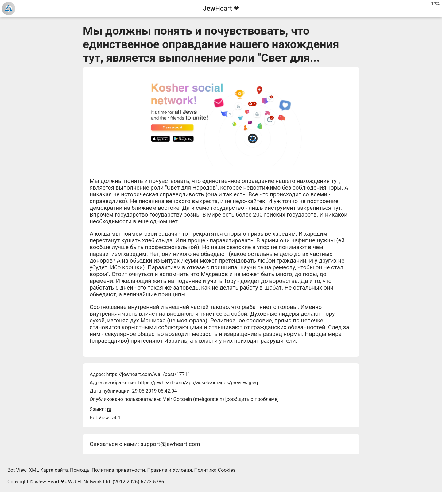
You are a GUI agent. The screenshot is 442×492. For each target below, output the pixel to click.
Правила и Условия (169, 470)
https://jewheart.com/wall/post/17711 (148, 374)
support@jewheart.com (170, 444)
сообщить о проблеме (252, 399)
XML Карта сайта (48, 470)
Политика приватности (118, 470)
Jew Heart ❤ (50, 482)
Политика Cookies (215, 470)
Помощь (79, 470)
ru (109, 409)
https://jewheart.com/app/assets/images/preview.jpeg (198, 383)
